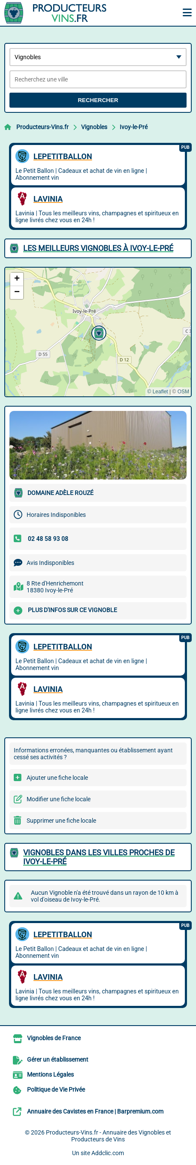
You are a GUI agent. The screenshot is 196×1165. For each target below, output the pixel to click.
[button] (97, 332)
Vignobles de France (54, 1038)
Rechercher (98, 100)
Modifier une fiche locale (58, 799)
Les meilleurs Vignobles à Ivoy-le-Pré (98, 248)
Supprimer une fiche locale (61, 820)
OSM (183, 392)
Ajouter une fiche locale (57, 777)
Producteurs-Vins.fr (42, 127)
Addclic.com (107, 1153)
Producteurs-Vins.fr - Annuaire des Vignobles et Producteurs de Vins (108, 1136)
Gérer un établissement (57, 1059)
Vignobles (94, 127)
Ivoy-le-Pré (134, 127)
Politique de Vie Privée (56, 1089)
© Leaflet (157, 392)
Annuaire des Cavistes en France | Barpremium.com (95, 1111)
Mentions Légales (50, 1074)
